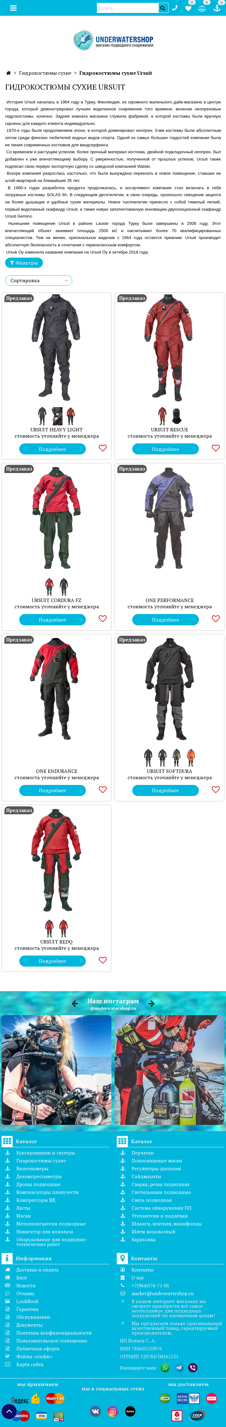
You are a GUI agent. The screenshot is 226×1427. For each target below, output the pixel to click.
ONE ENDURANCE (56, 771)
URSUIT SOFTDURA (169, 771)
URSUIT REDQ (56, 941)
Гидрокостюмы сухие (45, 72)
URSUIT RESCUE (169, 429)
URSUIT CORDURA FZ (56, 600)
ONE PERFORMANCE (170, 600)
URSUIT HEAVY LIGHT (57, 429)
